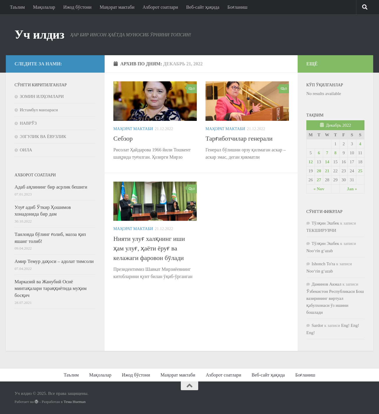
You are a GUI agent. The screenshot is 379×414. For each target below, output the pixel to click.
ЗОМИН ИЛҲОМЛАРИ (42, 96)
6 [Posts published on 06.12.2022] (319, 152)
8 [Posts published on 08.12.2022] (335, 152)
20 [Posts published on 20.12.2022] (319, 171)
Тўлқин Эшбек (325, 223)
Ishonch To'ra (323, 263)
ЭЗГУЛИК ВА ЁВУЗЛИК (43, 136)
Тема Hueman (75, 401)
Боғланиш (238, 7)
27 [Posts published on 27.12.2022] (319, 180)
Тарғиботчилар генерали (239, 138)
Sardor (317, 325)
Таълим (17, 7)
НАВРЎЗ (28, 123)
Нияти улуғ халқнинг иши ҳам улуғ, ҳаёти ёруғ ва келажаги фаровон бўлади (149, 248)
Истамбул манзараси (39, 109)
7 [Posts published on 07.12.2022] (327, 152)
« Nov (319, 189)
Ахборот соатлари (160, 7)
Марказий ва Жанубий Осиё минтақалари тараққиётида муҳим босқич (51, 288)
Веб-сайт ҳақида (202, 7)
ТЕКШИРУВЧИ (321, 230)
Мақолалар (44, 7)
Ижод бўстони (77, 7)
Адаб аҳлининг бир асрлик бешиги (51, 187)
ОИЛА (26, 150)
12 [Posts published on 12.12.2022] (310, 161)
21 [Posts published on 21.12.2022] (327, 171)
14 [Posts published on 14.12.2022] (327, 161)
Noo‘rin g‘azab (319, 250)
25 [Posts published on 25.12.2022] (360, 171)
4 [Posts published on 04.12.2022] (360, 143)
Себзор (123, 138)
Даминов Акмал (327, 284)
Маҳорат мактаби (117, 7)
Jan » (352, 189)
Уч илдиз (39, 34)
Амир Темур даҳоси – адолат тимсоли (54, 261)
